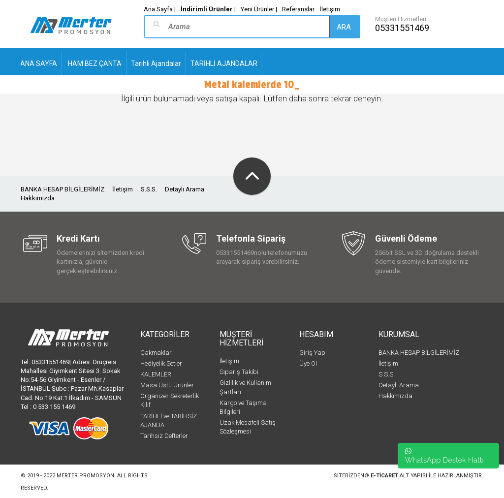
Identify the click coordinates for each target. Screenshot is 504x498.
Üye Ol (308, 363)
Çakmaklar (156, 352)
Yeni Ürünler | (259, 9)
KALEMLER (155, 374)
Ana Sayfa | (160, 9)
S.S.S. (149, 189)
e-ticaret (384, 475)
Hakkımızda (38, 198)
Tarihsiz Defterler (164, 435)
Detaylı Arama (184, 189)
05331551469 (402, 28)
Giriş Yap (312, 352)
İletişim (329, 9)
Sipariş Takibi (239, 371)
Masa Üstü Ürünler (167, 385)
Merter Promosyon (85, 475)
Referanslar (298, 9)
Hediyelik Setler (161, 363)
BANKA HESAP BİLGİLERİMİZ (62, 189)
